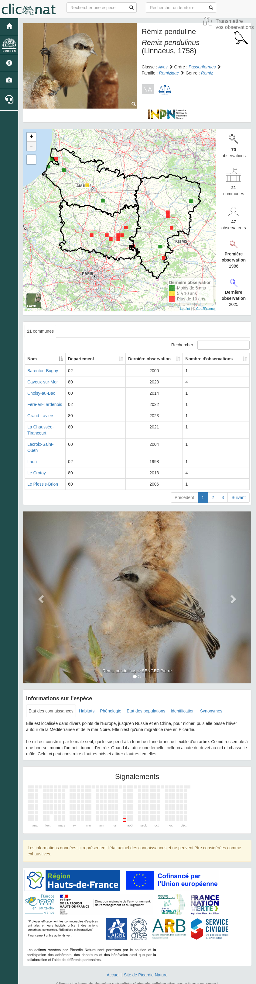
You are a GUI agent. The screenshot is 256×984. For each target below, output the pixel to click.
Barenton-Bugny (42, 370)
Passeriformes (202, 66)
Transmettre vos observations (235, 24)
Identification (183, 698)
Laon (32, 449)
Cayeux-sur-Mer (42, 381)
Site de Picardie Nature (146, 962)
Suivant (238, 485)
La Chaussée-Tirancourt (50, 426)
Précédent (184, 485)
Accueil (113, 962)
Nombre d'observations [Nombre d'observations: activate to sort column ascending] (211, 358)
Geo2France (205, 308)
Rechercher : (210, 345)
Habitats (86, 698)
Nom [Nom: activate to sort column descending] (32, 358)
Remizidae (169, 73)
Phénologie (110, 698)
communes (40, 331)
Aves (163, 66)
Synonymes (211, 698)
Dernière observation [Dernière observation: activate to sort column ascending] (150, 358)
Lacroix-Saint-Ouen (45, 438)
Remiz (207, 73)
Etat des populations (146, 698)
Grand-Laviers (40, 415)
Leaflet (185, 308)
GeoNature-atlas (114, 977)
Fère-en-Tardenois (44, 404)
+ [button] (31, 137)
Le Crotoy (36, 460)
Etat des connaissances (51, 698)
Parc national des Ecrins (188, 977)
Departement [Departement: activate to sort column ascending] (101, 358)
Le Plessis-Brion (42, 471)
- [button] (31, 146)
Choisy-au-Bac (41, 393)
